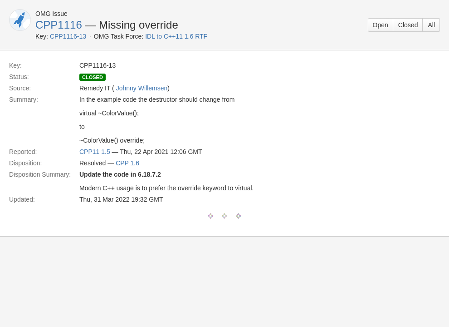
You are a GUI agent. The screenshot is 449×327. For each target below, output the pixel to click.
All (431, 25)
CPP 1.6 (127, 163)
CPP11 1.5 (94, 151)
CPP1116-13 (68, 36)
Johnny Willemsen (142, 88)
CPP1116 (58, 25)
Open (380, 25)
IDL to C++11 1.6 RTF (176, 36)
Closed (408, 25)
